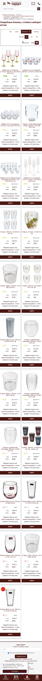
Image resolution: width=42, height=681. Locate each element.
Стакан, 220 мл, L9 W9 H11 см (32, 232)
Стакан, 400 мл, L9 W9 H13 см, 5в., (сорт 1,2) (32, 448)
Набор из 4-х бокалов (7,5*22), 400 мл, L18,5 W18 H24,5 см (10, 71)
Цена (16, 31)
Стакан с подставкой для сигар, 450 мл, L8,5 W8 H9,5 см (31, 125)
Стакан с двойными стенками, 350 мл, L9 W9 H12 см (10, 449)
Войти (10, 95)
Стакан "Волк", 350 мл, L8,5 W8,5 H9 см (10, 394)
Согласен (15, 671)
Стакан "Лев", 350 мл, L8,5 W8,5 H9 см (32, 556)
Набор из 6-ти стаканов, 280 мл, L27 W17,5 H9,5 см (32, 71)
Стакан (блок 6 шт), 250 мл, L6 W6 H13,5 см (10, 340)
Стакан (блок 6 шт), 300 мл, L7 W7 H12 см (10, 556)
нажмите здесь (14, 667)
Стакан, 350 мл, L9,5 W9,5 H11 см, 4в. (31, 286)
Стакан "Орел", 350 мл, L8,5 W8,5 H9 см (10, 286)
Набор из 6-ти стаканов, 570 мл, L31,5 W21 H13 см (10, 124)
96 (37, 37)
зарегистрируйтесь (7, 88)
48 (31, 37)
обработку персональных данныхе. (25, 652)
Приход (36, 31)
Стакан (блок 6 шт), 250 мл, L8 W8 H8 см (10, 502)
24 (26, 37)
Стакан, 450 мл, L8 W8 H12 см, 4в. (10, 232)
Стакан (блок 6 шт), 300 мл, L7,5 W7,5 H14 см (32, 502)
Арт (10, 31)
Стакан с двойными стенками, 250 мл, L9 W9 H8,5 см (32, 341)
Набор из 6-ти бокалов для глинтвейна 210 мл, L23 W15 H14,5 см (10, 179)
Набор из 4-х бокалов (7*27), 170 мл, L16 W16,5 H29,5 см (31, 179)
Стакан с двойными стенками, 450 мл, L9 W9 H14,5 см (32, 395)
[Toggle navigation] (4, 3)
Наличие (26, 31)
